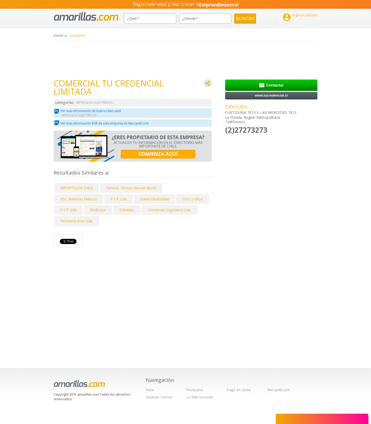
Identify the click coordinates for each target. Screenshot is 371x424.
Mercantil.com (278, 389)
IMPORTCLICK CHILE (77, 187)
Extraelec (127, 209)
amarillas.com (86, 17)
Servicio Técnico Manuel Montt (131, 187)
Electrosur (98, 209)
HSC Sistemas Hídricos (79, 199)
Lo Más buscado (200, 397)
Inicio (150, 389)
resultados (77, 35)
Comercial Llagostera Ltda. (169, 209)
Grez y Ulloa (193, 199)
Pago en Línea (238, 389)
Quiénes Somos (159, 397)
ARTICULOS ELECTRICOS (94, 102)
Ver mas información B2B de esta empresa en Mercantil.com (105, 123)
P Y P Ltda (119, 199)
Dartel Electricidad (154, 199)
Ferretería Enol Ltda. (77, 220)
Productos (195, 389)
